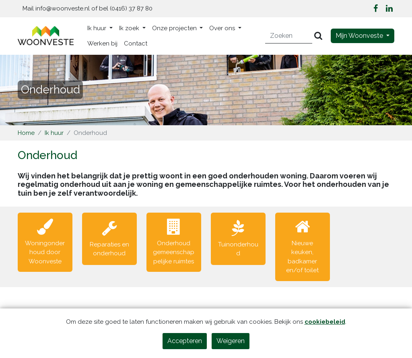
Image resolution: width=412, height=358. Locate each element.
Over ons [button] (223, 28)
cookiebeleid (325, 321)
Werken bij (102, 43)
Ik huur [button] (97, 28)
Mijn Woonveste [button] (360, 35)
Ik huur (54, 133)
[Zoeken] (289, 36)
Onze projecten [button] (175, 28)
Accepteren (184, 341)
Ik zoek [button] (130, 28)
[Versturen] (318, 36)
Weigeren (230, 341)
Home (26, 133)
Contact (135, 43)
